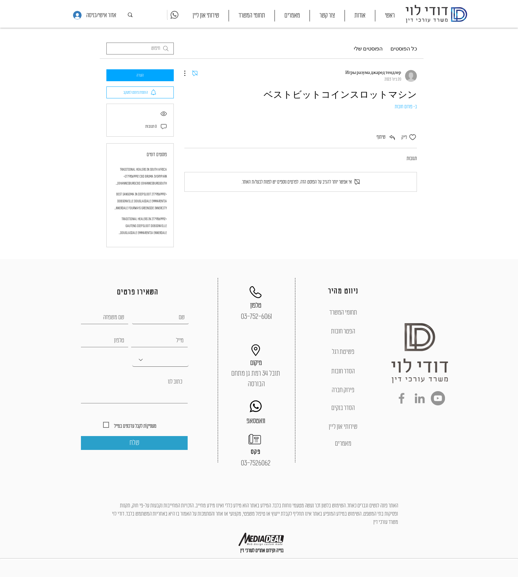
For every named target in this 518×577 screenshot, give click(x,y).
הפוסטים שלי (368, 48)
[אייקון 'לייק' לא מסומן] (412, 137)
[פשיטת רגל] (343, 352)
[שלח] (134, 443)
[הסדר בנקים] (343, 408)
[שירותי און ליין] (343, 427)
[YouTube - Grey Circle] (438, 398)
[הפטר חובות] (343, 331)
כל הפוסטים (403, 48)
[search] (140, 48)
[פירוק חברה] (343, 390)
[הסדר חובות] (343, 371)
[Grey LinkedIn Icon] (420, 398)
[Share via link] (386, 137)
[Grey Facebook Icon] (401, 398)
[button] (252, 15)
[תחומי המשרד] (343, 312)
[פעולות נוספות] (188, 73)
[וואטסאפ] (256, 421)
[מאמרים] (343, 443)
